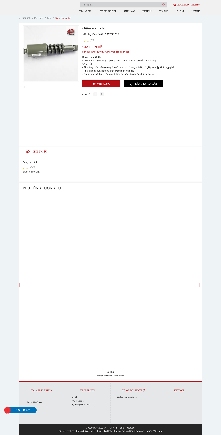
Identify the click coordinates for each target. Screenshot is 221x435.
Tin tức (163, 11)
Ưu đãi (180, 11)
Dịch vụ (147, 11)
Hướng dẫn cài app (34, 402)
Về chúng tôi (108, 11)
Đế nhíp (110, 372)
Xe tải (74, 397)
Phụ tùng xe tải (78, 401)
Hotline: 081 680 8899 (127, 397)
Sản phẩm (129, 11)
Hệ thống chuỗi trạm (80, 404)
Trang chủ (85, 11)
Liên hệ (196, 11)
